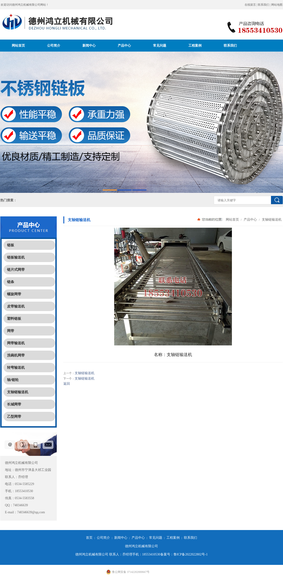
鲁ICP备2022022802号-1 (191, 554)
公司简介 (53, 45)
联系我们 (263, 4)
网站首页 (18, 45)
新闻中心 (89, 45)
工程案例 (195, 45)
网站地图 (277, 4)
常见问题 (159, 45)
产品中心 (124, 45)
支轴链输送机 (271, 219)
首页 (89, 537)
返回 (66, 383)
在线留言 (250, 4)
